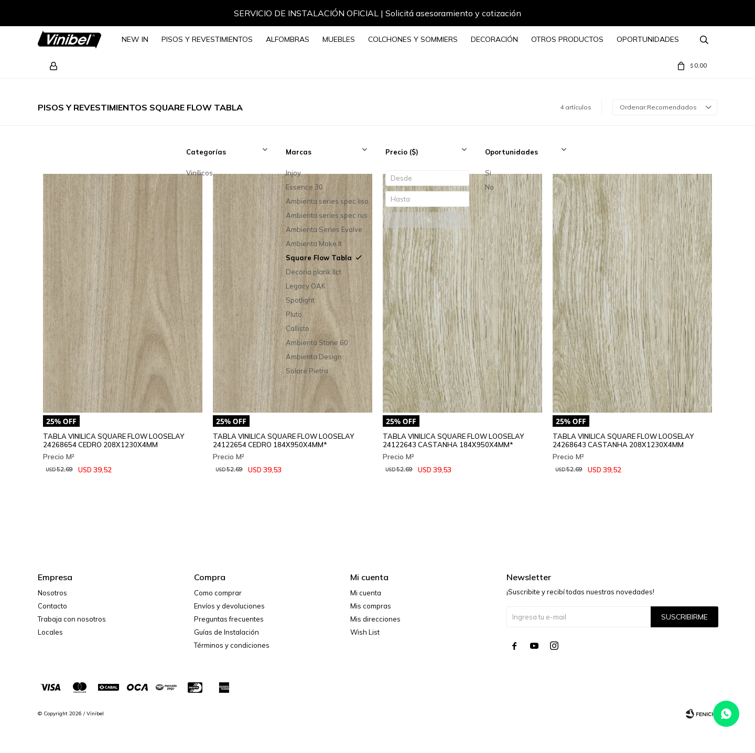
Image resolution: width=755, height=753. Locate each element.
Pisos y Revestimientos (207, 39)
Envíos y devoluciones (229, 606)
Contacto (52, 606)
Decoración (494, 39)
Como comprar (218, 593)
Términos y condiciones (231, 645)
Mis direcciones (375, 619)
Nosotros (52, 593)
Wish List (365, 632)
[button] (699, 15)
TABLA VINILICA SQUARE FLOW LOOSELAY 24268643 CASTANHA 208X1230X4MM (623, 440)
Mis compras (370, 606)
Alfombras (287, 39)
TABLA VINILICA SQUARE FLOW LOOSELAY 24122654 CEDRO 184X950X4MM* (283, 440)
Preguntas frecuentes (229, 619)
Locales (50, 632)
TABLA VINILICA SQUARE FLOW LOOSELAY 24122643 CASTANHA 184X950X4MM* (453, 440)
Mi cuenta (365, 593)
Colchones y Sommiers (413, 39)
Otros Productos (567, 39)
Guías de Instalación (226, 632)
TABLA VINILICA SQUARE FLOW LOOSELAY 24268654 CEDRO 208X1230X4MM (113, 440)
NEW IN (135, 39)
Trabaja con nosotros (72, 619)
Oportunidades (648, 39)
